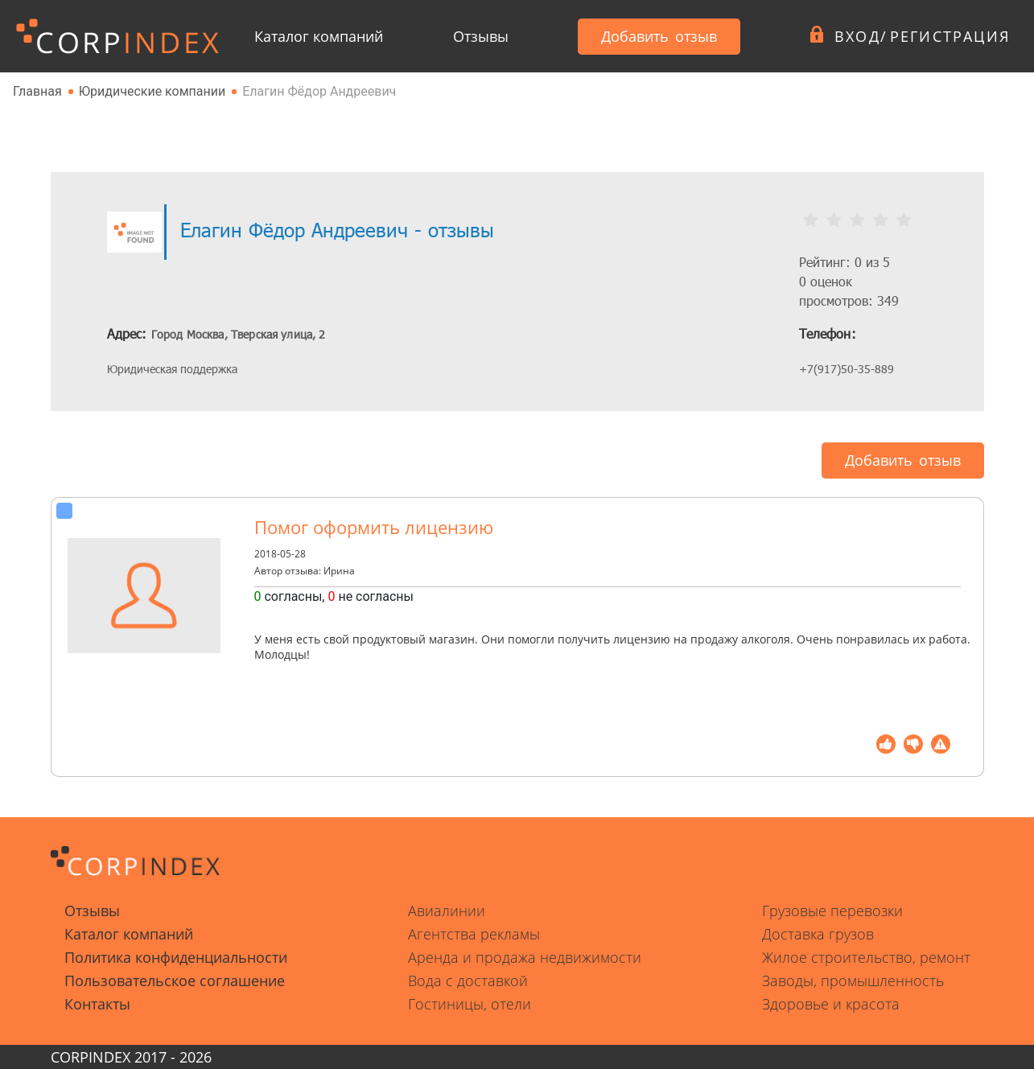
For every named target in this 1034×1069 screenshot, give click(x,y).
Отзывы (481, 36)
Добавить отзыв (659, 36)
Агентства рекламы (474, 934)
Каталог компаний (318, 36)
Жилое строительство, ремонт (866, 957)
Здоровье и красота (831, 1003)
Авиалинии (446, 910)
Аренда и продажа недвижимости (524, 957)
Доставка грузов (818, 934)
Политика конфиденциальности (175, 957)
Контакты (97, 1003)
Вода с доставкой (468, 980)
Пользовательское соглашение (174, 980)
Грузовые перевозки (832, 910)
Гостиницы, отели (469, 1003)
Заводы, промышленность (853, 980)
